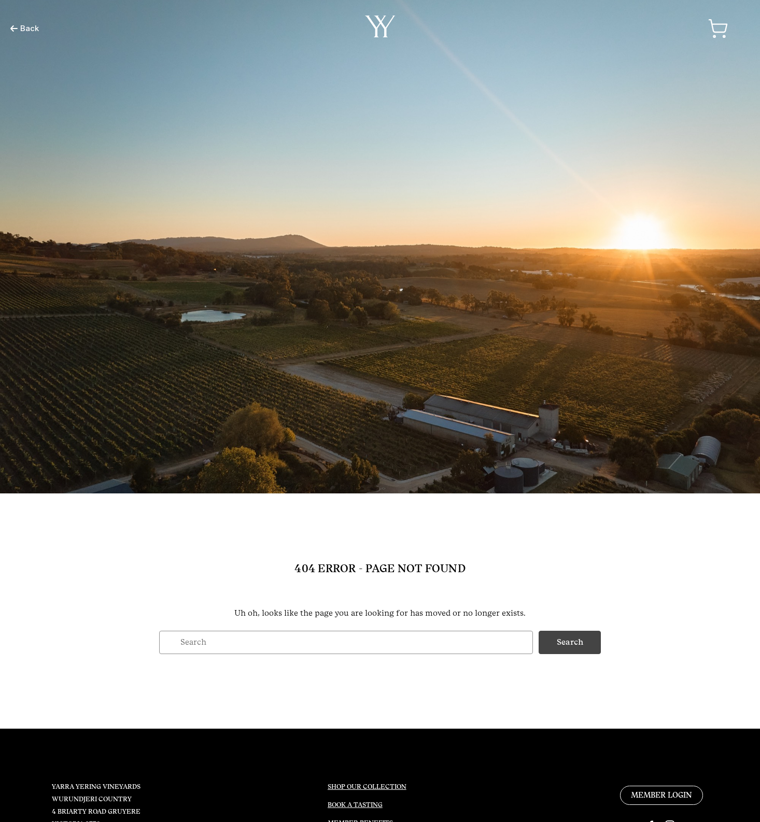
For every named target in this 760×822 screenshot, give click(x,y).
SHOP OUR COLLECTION (367, 786)
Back (24, 28)
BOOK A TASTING (355, 805)
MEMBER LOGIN (661, 795)
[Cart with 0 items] (718, 28)
